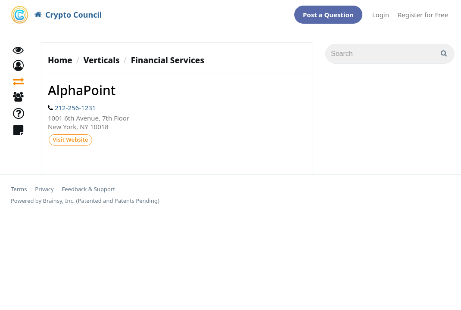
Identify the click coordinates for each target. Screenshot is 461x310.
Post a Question (328, 12)
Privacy (44, 186)
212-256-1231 (75, 103)
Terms (19, 186)
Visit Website (70, 136)
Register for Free (423, 12)
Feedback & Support (88, 186)
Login (380, 12)
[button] (18, 67)
